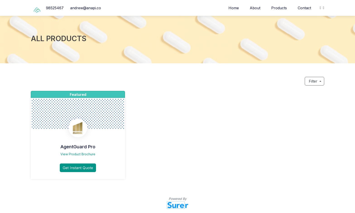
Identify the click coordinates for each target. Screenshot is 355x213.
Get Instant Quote (78, 168)
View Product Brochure (77, 154)
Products (279, 8)
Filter (313, 81)
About (255, 8)
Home (233, 8)
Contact (304, 8)
